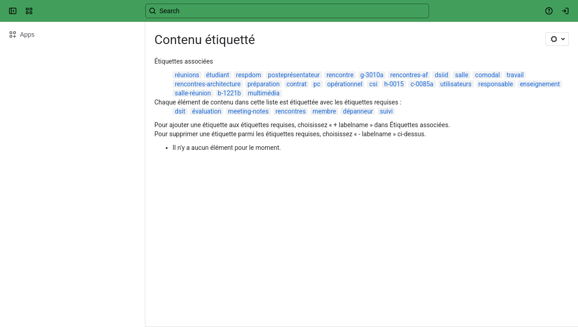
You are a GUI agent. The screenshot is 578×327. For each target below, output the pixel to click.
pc (316, 84)
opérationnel (345, 84)
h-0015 (394, 84)
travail (515, 75)
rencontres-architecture (208, 84)
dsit (180, 111)
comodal (487, 75)
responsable (496, 84)
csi (373, 84)
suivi (386, 111)
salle (461, 75)
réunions (187, 75)
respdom (248, 75)
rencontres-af (409, 75)
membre (324, 111)
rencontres (291, 111)
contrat (296, 84)
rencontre (339, 75)
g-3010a (372, 75)
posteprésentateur (294, 75)
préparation (263, 84)
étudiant (217, 75)
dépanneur (358, 111)
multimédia (264, 93)
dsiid (441, 75)
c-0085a (421, 84)
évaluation (206, 111)
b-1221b (229, 93)
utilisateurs (456, 84)
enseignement (540, 84)
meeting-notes (248, 111)
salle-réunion (193, 93)
